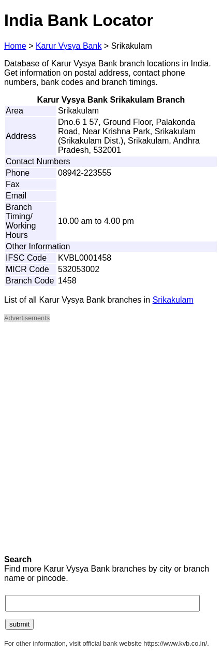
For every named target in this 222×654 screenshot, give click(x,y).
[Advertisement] (111, 442)
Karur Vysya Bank (68, 45)
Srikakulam (173, 299)
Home (15, 45)
